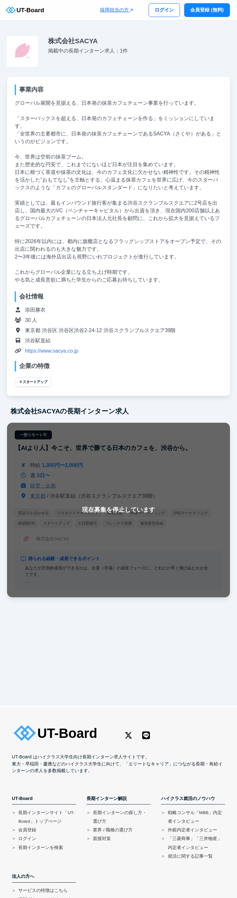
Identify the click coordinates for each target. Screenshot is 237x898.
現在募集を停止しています (118, 509)
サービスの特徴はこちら (43, 890)
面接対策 (102, 838)
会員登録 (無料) (207, 9)
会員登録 (27, 830)
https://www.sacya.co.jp (51, 351)
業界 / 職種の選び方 (112, 830)
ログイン (164, 9)
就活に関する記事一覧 (190, 856)
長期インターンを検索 (40, 847)
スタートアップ (35, 382)
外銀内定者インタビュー (192, 830)
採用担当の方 (116, 9)
